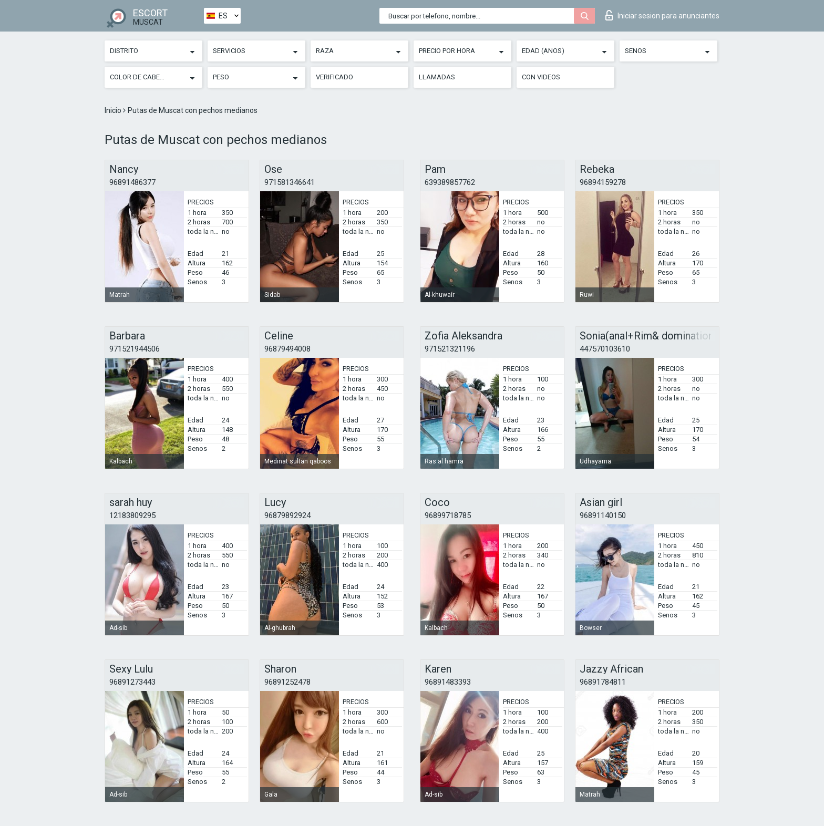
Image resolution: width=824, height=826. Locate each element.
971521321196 (450, 349)
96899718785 (448, 515)
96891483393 (448, 682)
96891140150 (603, 515)
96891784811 (603, 682)
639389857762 (450, 182)
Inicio (114, 110)
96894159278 (603, 182)
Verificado (334, 77)
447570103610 (605, 349)
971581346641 (289, 182)
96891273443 (132, 682)
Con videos (541, 77)
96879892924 (287, 515)
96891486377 (132, 182)
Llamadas (437, 77)
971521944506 (134, 349)
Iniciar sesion (662, 15)
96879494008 (287, 349)
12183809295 (132, 515)
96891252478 (287, 682)
